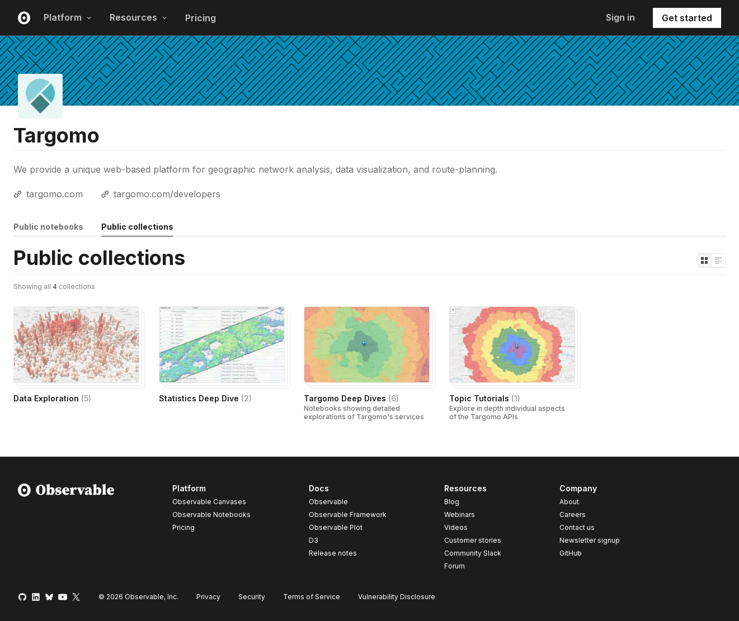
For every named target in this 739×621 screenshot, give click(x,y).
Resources (138, 17)
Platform (68, 17)
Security (251, 596)
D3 (313, 540)
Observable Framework (348, 514)
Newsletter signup (589, 540)
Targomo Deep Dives (351, 398)
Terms (311, 596)
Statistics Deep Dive (205, 398)
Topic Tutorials (484, 398)
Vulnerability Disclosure (396, 596)
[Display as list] (718, 260)
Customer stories (472, 540)
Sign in (620, 17)
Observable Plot (336, 527)
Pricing (200, 17)
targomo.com (54, 194)
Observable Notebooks (211, 514)
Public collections (137, 226)
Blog (451, 501)
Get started (687, 17)
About (569, 501)
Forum (454, 566)
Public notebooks (48, 226)
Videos (456, 527)
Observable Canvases (209, 501)
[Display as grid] (704, 260)
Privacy (208, 596)
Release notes (333, 553)
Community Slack (472, 553)
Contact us (577, 528)
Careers (572, 514)
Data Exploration (52, 398)
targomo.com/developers (167, 194)
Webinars (459, 514)
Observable (328, 501)
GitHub (570, 553)
